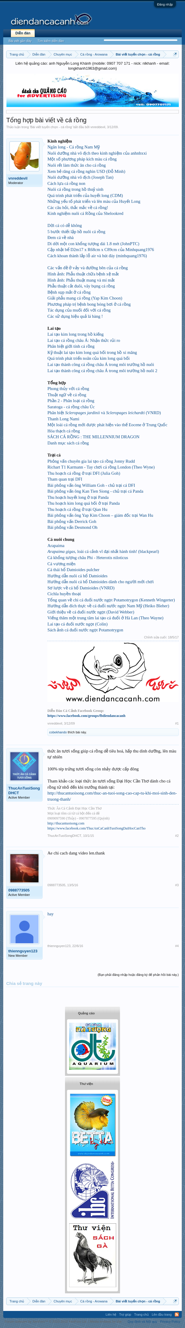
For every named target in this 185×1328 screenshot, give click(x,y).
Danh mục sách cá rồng (68, 443)
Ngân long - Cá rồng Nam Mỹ (73, 147)
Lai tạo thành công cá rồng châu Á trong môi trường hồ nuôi (100, 364)
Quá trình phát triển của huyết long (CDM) (85, 195)
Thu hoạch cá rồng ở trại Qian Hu (77, 509)
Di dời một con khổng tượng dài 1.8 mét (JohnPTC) (93, 243)
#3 (177, 885)
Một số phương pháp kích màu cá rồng (81, 159)
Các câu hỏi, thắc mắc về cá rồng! (77, 207)
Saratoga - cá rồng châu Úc (71, 406)
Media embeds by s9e (106, 1321)
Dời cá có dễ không (64, 225)
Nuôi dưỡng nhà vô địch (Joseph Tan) (80, 177)
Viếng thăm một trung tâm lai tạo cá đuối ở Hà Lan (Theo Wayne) (105, 618)
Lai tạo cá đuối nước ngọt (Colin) (77, 624)
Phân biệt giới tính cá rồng (70, 346)
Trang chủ (141, 1314)
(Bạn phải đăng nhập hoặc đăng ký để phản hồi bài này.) (138, 974)
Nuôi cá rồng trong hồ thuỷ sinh (75, 189)
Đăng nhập (165, 4)
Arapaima (55, 545)
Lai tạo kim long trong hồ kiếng (75, 334)
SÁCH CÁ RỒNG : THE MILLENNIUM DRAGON (93, 436)
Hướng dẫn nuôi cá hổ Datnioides (77, 575)
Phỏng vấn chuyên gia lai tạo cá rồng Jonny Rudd (91, 461)
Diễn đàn (22, 33)
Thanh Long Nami (63, 419)
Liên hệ (111, 1314)
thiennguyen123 (22, 951)
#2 (177, 835)
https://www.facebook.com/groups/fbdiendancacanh (86, 716)
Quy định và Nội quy (142, 1321)
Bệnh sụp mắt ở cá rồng (69, 292)
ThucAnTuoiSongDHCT (24, 790)
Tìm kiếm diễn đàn (50, 41)
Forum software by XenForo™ (46, 1321)
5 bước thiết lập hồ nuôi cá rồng (76, 231)
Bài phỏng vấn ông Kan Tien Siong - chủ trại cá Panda (95, 491)
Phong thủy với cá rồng (68, 388)
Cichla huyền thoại (64, 593)
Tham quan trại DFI (64, 479)
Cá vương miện (61, 563)
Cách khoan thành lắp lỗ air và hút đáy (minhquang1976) (97, 255)
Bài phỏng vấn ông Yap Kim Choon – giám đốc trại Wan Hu (100, 515)
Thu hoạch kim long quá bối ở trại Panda (83, 503)
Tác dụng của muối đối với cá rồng (79, 310)
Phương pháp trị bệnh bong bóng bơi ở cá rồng (89, 304)
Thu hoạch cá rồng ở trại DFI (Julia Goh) (83, 473)
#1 (177, 723)
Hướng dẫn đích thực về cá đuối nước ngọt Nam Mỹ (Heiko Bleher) (108, 605)
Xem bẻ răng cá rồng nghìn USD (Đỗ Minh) (86, 171)
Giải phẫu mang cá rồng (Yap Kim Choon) (84, 298)
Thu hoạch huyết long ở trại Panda (78, 497)
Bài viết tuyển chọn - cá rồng (51, 127)
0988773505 (18, 890)
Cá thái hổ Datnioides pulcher (73, 569)
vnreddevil (98, 127)
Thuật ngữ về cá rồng (66, 394)
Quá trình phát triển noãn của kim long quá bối (88, 358)
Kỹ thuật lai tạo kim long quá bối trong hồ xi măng (92, 352)
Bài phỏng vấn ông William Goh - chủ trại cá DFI (91, 485)
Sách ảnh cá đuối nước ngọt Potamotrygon (85, 630)
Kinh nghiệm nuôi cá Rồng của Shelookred (85, 213)
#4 (177, 946)
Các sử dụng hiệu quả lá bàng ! (75, 316)
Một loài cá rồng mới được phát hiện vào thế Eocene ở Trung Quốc (107, 424)
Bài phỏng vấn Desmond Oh (72, 527)
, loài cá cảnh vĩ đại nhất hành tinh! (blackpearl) (103, 551)
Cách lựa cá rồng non (66, 183)
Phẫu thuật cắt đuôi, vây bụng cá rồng (81, 286)
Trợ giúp (125, 1314)
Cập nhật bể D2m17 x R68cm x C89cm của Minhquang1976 (100, 249)
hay (50, 913)
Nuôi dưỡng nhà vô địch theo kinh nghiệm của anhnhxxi (97, 153)
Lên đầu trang (162, 1314)
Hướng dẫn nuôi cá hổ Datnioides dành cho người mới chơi (100, 581)
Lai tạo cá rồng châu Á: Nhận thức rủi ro (83, 340)
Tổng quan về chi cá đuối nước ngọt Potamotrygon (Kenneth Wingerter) (111, 600)
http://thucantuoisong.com (65, 823)
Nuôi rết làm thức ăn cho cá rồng (76, 165)
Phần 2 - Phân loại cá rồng (70, 400)
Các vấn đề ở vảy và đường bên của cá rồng (87, 267)
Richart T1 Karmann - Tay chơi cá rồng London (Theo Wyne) (100, 467)
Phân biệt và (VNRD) (104, 412)
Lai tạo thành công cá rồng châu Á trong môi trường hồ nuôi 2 (102, 370)
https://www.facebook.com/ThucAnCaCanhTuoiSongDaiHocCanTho (96, 828)
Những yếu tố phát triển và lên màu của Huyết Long (93, 201)
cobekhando (58, 732)
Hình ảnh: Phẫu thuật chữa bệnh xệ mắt (83, 274)
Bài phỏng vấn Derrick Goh (71, 521)
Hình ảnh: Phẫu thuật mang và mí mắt (81, 280)
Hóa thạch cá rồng (63, 431)
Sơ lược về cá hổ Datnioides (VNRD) (80, 588)
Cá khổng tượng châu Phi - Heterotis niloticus (87, 557)
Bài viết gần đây (20, 41)
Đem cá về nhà (60, 237)
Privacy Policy (170, 1321)
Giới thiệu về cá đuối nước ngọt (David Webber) (90, 612)
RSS (177, 1314)
